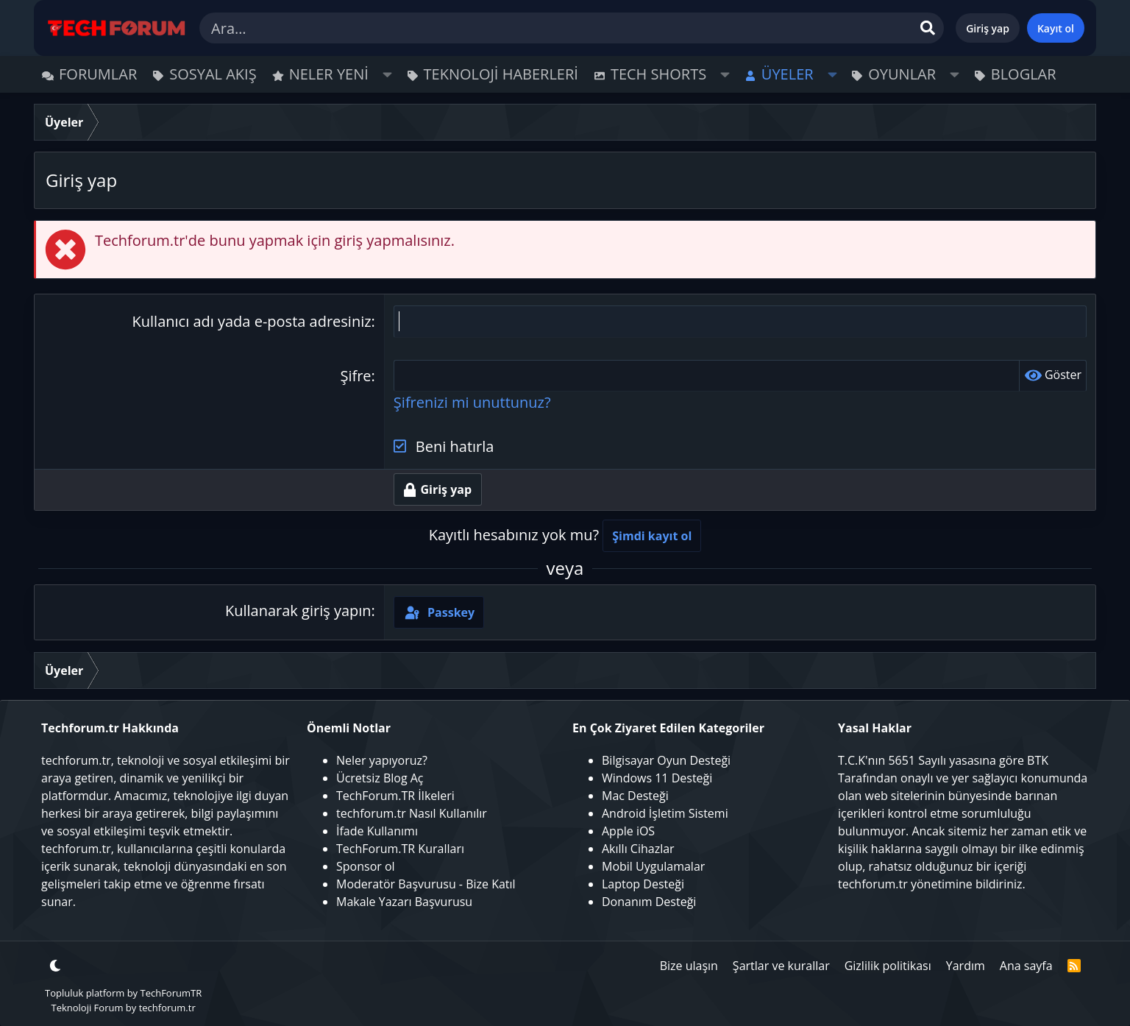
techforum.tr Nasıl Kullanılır (411, 813)
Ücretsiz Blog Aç (380, 778)
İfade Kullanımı (377, 831)
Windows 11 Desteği (657, 778)
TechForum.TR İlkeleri (395, 796)
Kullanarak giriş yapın (298, 611)
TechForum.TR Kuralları (400, 849)
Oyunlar (902, 74)
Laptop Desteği (643, 884)
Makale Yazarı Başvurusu (404, 902)
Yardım (965, 966)
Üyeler (787, 74)
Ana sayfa (1026, 966)
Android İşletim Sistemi (665, 813)
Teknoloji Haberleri (501, 74)
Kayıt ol (1055, 28)
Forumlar (98, 74)
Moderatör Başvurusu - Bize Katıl (426, 884)
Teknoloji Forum (87, 1007)
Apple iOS (628, 831)
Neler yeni (329, 74)
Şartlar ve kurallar (781, 966)
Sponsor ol (365, 866)
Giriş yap (987, 28)
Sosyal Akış (212, 74)
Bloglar (1023, 74)
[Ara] (571, 28)
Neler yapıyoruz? (381, 760)
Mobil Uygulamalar (653, 866)
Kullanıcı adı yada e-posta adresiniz (252, 321)
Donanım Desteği (649, 902)
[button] (387, 74)
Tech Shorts (658, 74)
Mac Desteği (635, 796)
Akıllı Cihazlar (638, 849)
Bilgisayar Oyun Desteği (666, 760)
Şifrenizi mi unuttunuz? (472, 403)
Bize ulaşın (689, 966)
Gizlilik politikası (888, 966)
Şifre (355, 376)
